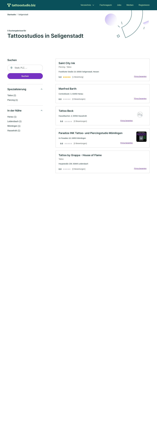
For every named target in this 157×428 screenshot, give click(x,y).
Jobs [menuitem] (119, 5)
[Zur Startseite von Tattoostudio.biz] (21, 5)
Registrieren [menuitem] (144, 5)
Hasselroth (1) (13, 131)
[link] (103, 70)
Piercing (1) (12, 100)
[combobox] (25, 68)
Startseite (11, 15)
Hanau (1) (11, 117)
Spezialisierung (16, 89)
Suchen (25, 76)
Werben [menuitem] (130, 5)
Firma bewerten (140, 77)
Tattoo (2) (11, 95)
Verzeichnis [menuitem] (86, 5)
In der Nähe (14, 110)
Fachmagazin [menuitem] (106, 5)
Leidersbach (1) (14, 121)
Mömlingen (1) (13, 126)
